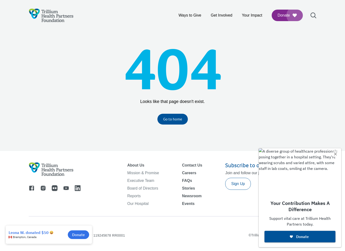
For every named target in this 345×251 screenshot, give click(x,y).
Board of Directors (142, 188)
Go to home (172, 119)
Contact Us (192, 165)
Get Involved (221, 15)
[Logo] (51, 15)
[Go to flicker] (55, 188)
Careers (189, 173)
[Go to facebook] (31, 188)
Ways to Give (189, 15)
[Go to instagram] (43, 188)
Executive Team (140, 181)
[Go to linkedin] (77, 188)
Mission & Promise (143, 173)
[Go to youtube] (66, 188)
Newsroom (192, 196)
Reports (134, 196)
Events (188, 204)
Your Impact (252, 15)
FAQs (187, 181)
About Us (135, 165)
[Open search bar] (313, 15)
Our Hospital (138, 204)
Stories (188, 188)
